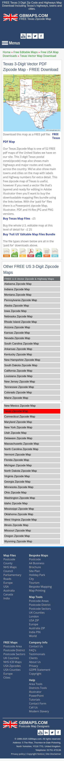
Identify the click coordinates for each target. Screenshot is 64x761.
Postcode (9, 559)
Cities (6, 677)
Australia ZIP (37, 628)
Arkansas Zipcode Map (18, 349)
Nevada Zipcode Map (17, 338)
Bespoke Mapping (40, 586)
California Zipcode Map (18, 370)
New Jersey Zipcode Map (19, 381)
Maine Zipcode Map (16, 397)
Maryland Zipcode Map (18, 422)
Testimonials (37, 654)
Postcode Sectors (40, 608)
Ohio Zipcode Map (15, 492)
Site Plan (34, 571)
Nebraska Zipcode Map (18, 316)
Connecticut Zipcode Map (19, 416)
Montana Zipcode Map (17, 294)
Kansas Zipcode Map (17, 332)
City (31, 578)
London (34, 616)
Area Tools (35, 684)
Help (32, 680)
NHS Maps (10, 567)
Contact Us (36, 646)
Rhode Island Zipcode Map (20, 321)
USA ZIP (34, 620)
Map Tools (35, 596)
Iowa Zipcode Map (15, 311)
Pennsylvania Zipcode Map (20, 300)
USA (6, 586)
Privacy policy (18, 753)
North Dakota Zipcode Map (20, 470)
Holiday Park (37, 574)
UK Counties (37, 612)
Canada (8, 594)
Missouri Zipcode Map (17, 530)
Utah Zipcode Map (15, 432)
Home (6, 52)
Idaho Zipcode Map (16, 503)
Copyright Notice (35, 753)
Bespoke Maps (38, 555)
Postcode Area (12, 646)
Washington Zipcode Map (19, 498)
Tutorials (34, 699)
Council (8, 571)
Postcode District (40, 604)
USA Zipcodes (12, 665)
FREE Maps (10, 642)
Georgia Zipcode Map (17, 481)
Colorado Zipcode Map (18, 392)
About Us (35, 661)
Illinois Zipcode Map (16, 525)
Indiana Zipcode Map (17, 289)
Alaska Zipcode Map (16, 305)
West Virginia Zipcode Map (20, 519)
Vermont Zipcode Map (17, 454)
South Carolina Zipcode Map (21, 343)
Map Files (9, 555)
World (33, 636)
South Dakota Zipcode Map (20, 365)
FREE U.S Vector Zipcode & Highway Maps (29, 278)
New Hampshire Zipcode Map (22, 359)
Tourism (34, 582)
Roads (7, 578)
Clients (33, 658)
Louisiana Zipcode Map (18, 376)
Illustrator (35, 691)
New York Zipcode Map (18, 427)
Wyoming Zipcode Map (18, 541)
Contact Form (37, 703)
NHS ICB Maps (12, 661)
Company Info (38, 642)
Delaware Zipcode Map (18, 438)
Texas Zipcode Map (16, 411)
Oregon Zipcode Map (17, 536)
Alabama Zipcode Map (18, 283)
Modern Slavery (39, 711)
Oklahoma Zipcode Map (18, 514)
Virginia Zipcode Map (17, 476)
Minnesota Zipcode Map (18, 487)
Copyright (35, 673)
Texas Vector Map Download (38, 56)
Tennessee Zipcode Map (19, 387)
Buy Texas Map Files (16, 218)
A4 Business (36, 563)
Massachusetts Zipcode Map (21, 443)
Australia (9, 590)
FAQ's (32, 650)
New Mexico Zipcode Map (20, 405)
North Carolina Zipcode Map (21, 449)
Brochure (35, 567)
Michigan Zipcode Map (18, 465)
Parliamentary (12, 574)
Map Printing (37, 590)
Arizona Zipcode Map (17, 327)
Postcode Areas (39, 600)
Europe (8, 582)
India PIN (34, 632)
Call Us (33, 707)
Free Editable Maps (25, 52)
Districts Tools (38, 687)
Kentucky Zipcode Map (18, 354)
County (7, 563)
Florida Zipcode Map (16, 460)
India (6, 598)
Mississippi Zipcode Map (19, 508)
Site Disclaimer (53, 753)
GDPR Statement (39, 669)
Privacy (33, 665)
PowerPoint (36, 695)
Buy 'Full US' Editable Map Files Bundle (29, 234)
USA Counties (11, 669)
